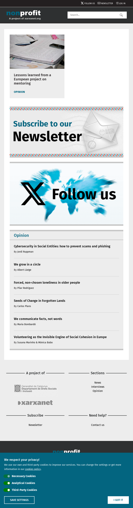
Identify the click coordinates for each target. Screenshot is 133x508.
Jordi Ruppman (25, 251)
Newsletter (107, 3)
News (97, 382)
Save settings (19, 500)
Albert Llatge (24, 269)
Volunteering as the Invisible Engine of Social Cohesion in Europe (60, 337)
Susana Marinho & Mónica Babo (35, 342)
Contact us (97, 425)
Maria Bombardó (26, 324)
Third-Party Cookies (24, 490)
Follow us (89, 3)
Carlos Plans (24, 306)
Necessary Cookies (24, 476)
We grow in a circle (27, 264)
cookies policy (33, 469)
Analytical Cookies (23, 483)
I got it (118, 500)
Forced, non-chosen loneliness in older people (47, 283)
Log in (122, 3)
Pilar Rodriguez (25, 288)
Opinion (98, 391)
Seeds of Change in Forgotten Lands (39, 301)
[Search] (97, 15)
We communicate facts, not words (38, 319)
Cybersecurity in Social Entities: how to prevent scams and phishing (62, 246)
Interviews (97, 386)
